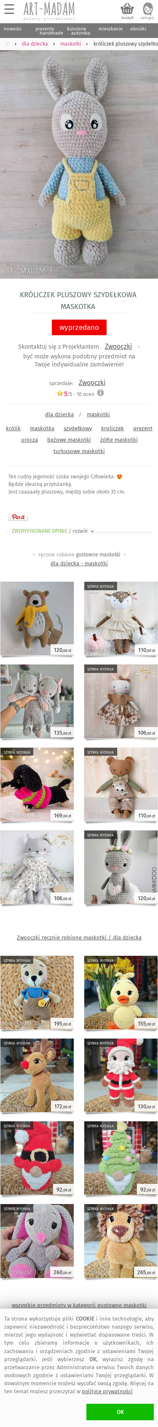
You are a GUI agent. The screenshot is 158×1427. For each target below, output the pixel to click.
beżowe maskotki (69, 440)
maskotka (42, 428)
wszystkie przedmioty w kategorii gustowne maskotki (79, 1305)
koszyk (127, 17)
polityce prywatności (107, 1391)
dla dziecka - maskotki (79, 563)
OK (120, 1412)
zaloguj (147, 17)
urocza (29, 440)
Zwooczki (118, 346)
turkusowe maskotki (79, 451)
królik (13, 428)
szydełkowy (78, 428)
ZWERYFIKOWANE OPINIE (53, 531)
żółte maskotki (119, 440)
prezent (143, 428)
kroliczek (112, 428)
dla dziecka (59, 414)
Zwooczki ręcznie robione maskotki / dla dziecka (79, 937)
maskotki (98, 414)
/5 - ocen (75, 394)
